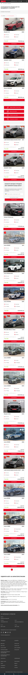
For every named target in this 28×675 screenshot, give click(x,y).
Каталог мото (17, 645)
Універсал (8, 588)
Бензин (10, 591)
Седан (15, 588)
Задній (16, 594)
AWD (19, 594)
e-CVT (6, 597)
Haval (2, 582)
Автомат (11, 596)
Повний (12, 594)
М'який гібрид (6, 592)
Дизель (7, 591)
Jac (14, 582)
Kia (22, 582)
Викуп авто (3, 643)
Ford (23, 581)
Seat (26, 584)
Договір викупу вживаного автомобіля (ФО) (5, 652)
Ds (19, 581)
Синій (18, 601)
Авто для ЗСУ (17, 649)
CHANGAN (20, 580)
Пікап (15, 589)
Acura (9, 580)
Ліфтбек (6, 589)
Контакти (16, 667)
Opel (9, 584)
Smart (5, 585)
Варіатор (15, 596)
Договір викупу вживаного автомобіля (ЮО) (5, 655)
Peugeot (12, 584)
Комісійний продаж (4, 649)
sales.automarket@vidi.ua (19, 621)
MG (23, 583)
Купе (13, 589)
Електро (14, 591)
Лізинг (2, 663)
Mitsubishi (3, 584)
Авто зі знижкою (17, 647)
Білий (7, 601)
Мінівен (2, 589)
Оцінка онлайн (3, 647)
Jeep (20, 582)
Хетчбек (11, 588)
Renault (22, 584)
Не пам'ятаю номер (14, 197)
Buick (16, 580)
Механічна (7, 596)
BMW (14, 580)
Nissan (6, 584)
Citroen (10, 581)
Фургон (9, 589)
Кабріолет (19, 589)
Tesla (18, 585)
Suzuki (15, 585)
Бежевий (23, 602)
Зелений (2, 603)
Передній (9, 594)
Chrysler (6, 581)
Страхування (3, 665)
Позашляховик (20, 588)
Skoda (2, 585)
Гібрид (22, 591)
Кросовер (25, 588)
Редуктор (22, 596)
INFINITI (11, 582)
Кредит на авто (3, 661)
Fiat (21, 581)
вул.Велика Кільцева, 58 (5, 618)
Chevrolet (3, 581)
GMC (26, 581)
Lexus (5, 583)
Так (18, 605)
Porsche (16, 584)
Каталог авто (17, 643)
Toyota (21, 585)
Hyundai (8, 582)
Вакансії (16, 663)
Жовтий (12, 602)
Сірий (10, 601)
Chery (23, 580)
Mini (25, 583)
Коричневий (3, 602)
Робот (18, 596)
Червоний (14, 601)
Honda (4, 582)
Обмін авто (3, 645)
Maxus (11, 583)
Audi (11, 580)
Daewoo (13, 581)
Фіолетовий (8, 602)
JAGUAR (17, 582)
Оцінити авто (14, 199)
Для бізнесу (3, 667)
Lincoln (8, 583)
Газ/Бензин (18, 591)
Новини (16, 665)
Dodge (17, 581)
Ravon (19, 584)
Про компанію (17, 661)
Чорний (20, 601)
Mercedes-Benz (19, 583)
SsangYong (9, 585)
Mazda (14, 583)
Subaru (12, 585)
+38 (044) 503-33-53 (4, 621)
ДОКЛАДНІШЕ (14, 43)
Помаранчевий (18, 602)
